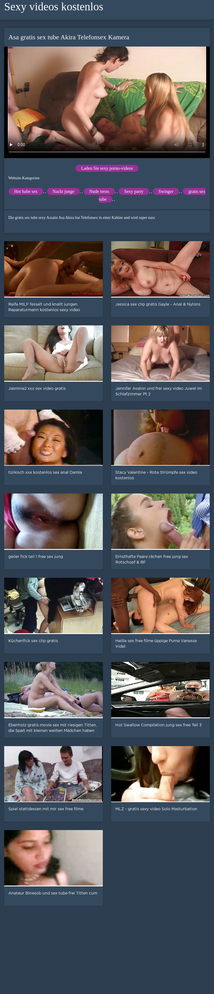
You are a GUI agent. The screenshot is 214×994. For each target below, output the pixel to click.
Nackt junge (63, 191)
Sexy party (134, 191)
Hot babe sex (26, 191)
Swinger (166, 191)
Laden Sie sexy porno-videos (107, 168)
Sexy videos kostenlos (53, 6)
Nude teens (99, 191)
